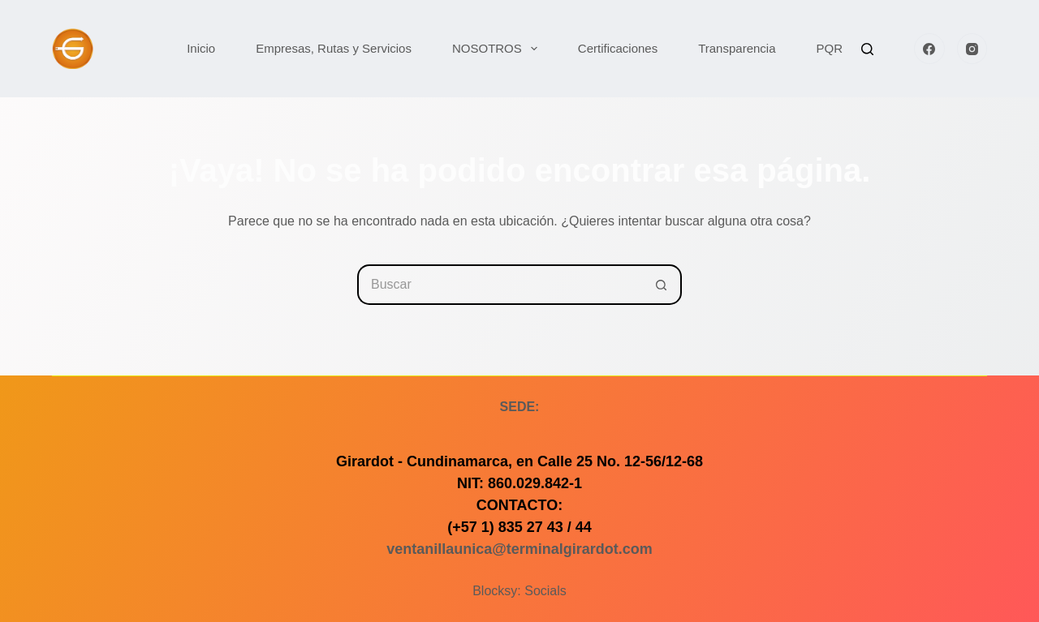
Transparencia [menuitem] (736, 48)
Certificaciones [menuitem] (617, 48)
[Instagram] (972, 48)
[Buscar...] (499, 284)
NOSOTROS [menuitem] (498, 48)
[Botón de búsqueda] (661, 284)
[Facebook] (929, 48)
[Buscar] (867, 49)
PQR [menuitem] (830, 48)
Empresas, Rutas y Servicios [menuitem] (334, 48)
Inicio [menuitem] (201, 48)
